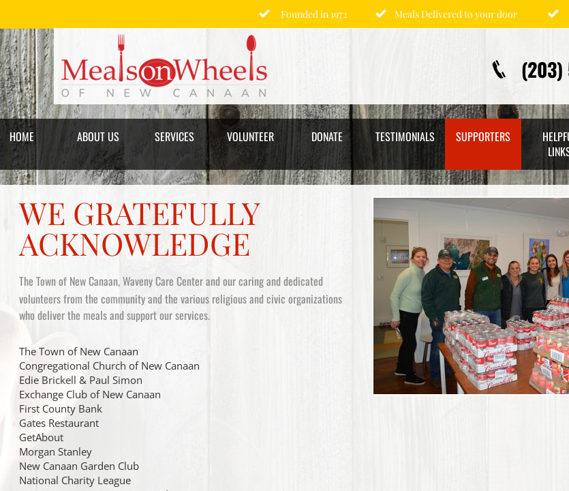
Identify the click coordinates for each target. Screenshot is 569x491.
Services (174, 136)
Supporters (483, 136)
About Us (98, 136)
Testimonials (405, 136)
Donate (327, 136)
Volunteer (250, 136)
